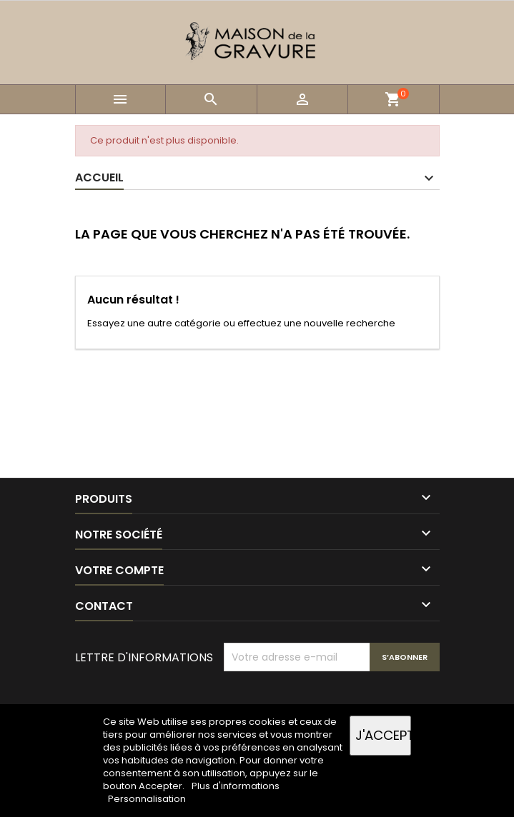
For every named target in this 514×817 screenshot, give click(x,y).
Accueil (99, 177)
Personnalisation (147, 799)
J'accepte (383, 735)
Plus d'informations (236, 786)
